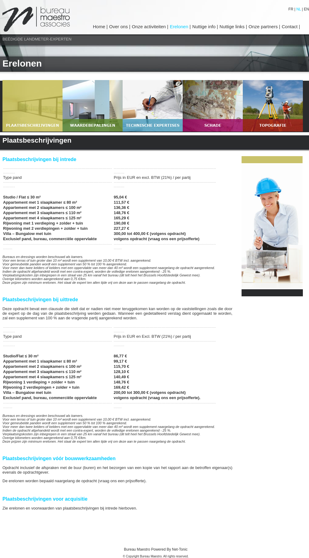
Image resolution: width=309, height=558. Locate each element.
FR (291, 9)
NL (298, 9)
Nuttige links (232, 26)
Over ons (119, 26)
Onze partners (264, 26)
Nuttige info (204, 26)
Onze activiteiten (149, 26)
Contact (290, 26)
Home (99, 26)
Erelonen (179, 26)
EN (306, 9)
